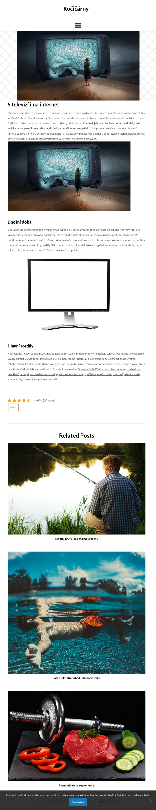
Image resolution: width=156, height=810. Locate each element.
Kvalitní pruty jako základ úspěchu (76, 539)
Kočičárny (76, 8)
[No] (151, 800)
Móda (13, 407)
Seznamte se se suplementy (76, 785)
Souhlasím (78, 802)
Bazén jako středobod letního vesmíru (77, 678)
